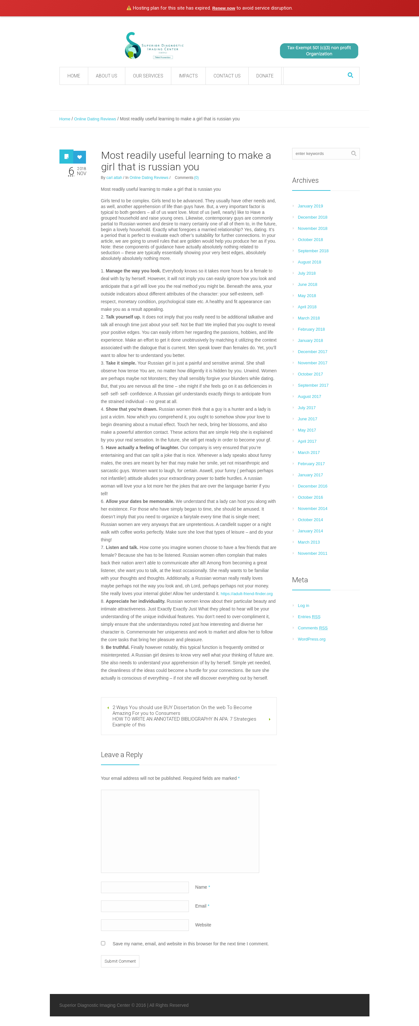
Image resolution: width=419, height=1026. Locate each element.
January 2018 (310, 340)
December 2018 (313, 217)
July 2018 (307, 273)
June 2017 (307, 418)
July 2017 (307, 407)
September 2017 (313, 385)
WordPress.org (311, 639)
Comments (313, 628)
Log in (303, 605)
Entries (309, 616)
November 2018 (313, 228)
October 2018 (310, 239)
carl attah (114, 177)
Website (203, 924)
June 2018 (307, 284)
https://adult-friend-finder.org (247, 593)
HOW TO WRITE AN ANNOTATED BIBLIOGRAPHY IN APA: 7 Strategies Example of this (184, 722)
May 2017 (307, 430)
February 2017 (311, 463)
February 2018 (311, 329)
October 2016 (310, 497)
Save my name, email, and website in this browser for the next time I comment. (191, 943)
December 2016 (313, 486)
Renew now (223, 8)
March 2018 (309, 318)
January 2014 (310, 531)
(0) (196, 177)
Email (202, 906)
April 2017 (307, 441)
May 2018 (307, 295)
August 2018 (309, 262)
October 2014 (310, 519)
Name (202, 887)
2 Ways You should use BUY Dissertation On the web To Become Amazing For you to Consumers (182, 710)
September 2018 (313, 250)
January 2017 (310, 475)
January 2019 (310, 206)
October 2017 (310, 374)
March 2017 (309, 452)
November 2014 (313, 508)
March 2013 (309, 542)
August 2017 (309, 396)
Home (65, 119)
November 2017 (313, 362)
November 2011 (313, 553)
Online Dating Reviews (95, 119)
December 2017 (313, 351)
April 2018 (307, 306)
